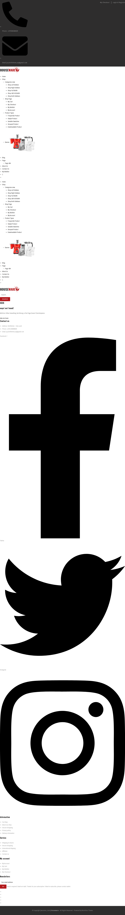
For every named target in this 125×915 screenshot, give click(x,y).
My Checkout (105, 2)
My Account (11, 110)
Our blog (5, 822)
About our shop (7, 825)
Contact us (5, 854)
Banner (7, 142)
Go (3, 886)
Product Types (9, 113)
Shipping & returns (8, 843)
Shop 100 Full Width (14, 93)
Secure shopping (7, 828)
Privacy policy (6, 830)
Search (5, 299)
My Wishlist (11, 107)
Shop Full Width (12, 90)
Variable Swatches (13, 121)
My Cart (10, 102)
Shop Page (8, 99)
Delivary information (8, 833)
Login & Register (119, 2)
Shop (3, 79)
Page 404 (8, 163)
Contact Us (5, 169)
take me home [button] (4, 318)
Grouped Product (13, 124)
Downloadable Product (15, 127)
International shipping (9, 848)
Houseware (55, 910)
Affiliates (4, 851)
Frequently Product (14, 116)
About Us (5, 166)
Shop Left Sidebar (13, 85)
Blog (3, 158)
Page (4, 160)
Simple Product (12, 119)
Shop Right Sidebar (14, 88)
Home (4, 76)
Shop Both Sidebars (14, 96)
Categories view (10, 82)
